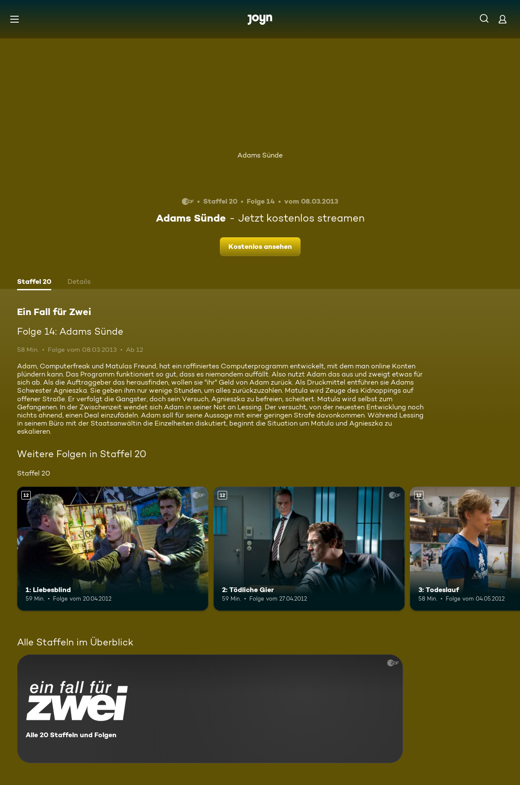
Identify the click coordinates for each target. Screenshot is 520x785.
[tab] (34, 282)
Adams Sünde (260, 155)
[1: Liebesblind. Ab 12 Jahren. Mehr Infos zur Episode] (112, 549)
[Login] (502, 19)
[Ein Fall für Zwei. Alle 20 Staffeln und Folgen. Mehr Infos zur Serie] (210, 708)
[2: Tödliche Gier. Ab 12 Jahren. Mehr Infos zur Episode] (309, 549)
